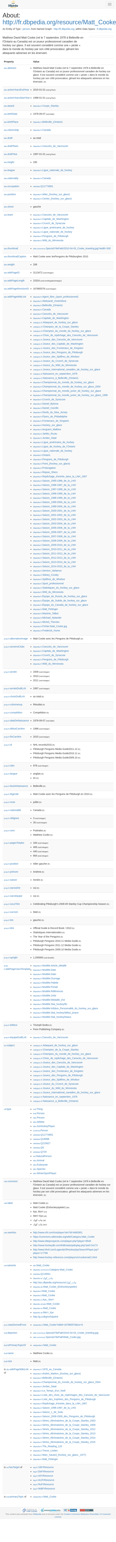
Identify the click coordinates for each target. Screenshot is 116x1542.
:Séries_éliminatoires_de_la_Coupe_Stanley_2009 (64, 1425)
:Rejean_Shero (45, 472)
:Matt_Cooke (41, 1265)
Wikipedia (37, 1514)
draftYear (10, 154)
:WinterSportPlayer (44, 1173)
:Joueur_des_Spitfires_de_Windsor (56, 356)
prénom (11, 871)
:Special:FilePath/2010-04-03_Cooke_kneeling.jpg (65, 1332)
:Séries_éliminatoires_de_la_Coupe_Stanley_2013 (64, 1433)
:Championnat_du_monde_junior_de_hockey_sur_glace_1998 (70, 395)
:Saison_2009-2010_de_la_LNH (54, 545)
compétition (13, 712)
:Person (39, 1113)
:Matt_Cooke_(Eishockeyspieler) (55, 1286)
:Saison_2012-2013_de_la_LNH (54, 557)
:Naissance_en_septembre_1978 (55, 373)
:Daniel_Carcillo (45, 408)
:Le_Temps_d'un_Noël (49, 1390)
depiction (10, 1332)
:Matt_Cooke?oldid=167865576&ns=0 (58, 1324)
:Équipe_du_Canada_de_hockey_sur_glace (60, 604)
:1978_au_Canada (47, 1369)
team (8, 214)
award (9, 105)
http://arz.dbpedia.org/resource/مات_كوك (54, 1282)
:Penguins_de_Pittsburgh (51, 236)
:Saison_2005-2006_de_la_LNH (54, 527)
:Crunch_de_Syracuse (49, 223)
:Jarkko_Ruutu (45, 433)
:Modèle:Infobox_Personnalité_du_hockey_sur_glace (65, 1008)
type (7, 1109)
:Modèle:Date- (45, 974)
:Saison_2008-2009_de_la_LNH (54, 540)
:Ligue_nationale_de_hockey (52, 170)
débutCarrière (14, 728)
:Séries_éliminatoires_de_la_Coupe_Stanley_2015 (64, 1442)
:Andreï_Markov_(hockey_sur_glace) (57, 1373)
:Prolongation (44, 468)
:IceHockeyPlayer (44, 1126)
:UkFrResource (43, 1467)
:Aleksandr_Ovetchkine (49, 301)
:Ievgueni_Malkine (47, 429)
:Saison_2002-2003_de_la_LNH (54, 519)
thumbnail (11, 248)
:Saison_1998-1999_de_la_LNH (54, 497)
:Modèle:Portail (45, 987)
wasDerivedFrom (15, 1324)
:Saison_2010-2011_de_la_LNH (54, 549)
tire (8, 920)
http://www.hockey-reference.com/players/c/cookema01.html (65, 1257)
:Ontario (41, 455)
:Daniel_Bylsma (45, 403)
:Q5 (38, 1147)
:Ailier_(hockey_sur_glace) (51, 194)
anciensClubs (14, 646)
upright (10, 957)
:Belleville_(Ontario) (48, 122)
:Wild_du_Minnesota (48, 240)
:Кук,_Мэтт (43, 1299)
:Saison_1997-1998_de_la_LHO (54, 489)
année (10, 671)
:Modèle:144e (44, 995)
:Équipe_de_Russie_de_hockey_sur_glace (60, 596)
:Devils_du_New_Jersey (50, 412)
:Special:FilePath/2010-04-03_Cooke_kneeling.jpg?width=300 (72, 248)
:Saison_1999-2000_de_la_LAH (54, 502)
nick (8, 1361)
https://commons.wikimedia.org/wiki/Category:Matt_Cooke (63, 1236)
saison (10, 879)
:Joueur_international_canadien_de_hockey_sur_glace (66, 369)
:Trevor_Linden (45, 1450)
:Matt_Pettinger (45, 609)
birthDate (10, 113)
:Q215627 (42, 1143)
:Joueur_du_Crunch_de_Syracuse (56, 361)
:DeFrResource (43, 1471)
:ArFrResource (43, 1475)
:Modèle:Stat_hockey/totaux (52, 1017)
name (9, 1353)
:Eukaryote (40, 1164)
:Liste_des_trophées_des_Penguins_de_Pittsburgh (64, 1399)
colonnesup (13, 704)
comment (10, 1181)
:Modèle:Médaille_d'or (49, 999)
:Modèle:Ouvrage (46, 978)
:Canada (42, 130)
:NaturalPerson (42, 1156)
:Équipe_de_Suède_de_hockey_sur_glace (60, 600)
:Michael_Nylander (47, 617)
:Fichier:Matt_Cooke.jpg (50, 626)
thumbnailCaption (15, 256)
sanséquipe (13, 896)
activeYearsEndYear (16, 89)
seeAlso (10, 1232)
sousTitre (12, 904)
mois (9, 802)
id (8, 744)
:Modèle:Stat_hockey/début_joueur (56, 1012)
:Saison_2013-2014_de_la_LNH (54, 562)
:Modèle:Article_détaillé (49, 965)
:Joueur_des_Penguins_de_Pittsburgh (58, 352)
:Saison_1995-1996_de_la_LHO (54, 480)
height (9, 162)
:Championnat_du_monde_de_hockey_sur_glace (63, 382)
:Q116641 (42, 1274)
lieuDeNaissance (16, 786)
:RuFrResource (43, 1484)
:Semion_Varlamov (47, 570)
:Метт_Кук (43, 1312)
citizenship (11, 130)
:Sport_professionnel (48, 583)
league (9, 170)
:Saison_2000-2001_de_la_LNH (54, 510)
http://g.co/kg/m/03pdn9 (45, 1316)
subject (9, 1045)
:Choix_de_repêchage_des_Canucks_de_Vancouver (65, 335)
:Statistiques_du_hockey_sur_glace (56, 587)
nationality (11, 178)
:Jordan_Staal (45, 438)
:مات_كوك (43, 1278)
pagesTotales (14, 842)
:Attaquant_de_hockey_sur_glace (55, 322)
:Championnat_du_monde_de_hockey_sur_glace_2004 (66, 386)
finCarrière (12, 736)
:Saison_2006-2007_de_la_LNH (54, 532)
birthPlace (11, 122)
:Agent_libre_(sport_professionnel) (55, 296)
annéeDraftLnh (15, 688)
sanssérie (12, 887)
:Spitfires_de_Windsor (49, 579)
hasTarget (12, 1467)
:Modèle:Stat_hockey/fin (50, 1004)
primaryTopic (15, 1496)
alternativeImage (16, 638)
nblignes (11, 818)
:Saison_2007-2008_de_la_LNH (54, 536)
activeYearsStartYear (17, 97)
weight (9, 264)
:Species (39, 1169)
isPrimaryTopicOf (15, 1345)
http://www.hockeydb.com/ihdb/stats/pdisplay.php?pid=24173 (65, 1245)
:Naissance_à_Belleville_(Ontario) (55, 378)
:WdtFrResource (44, 1488)
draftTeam (11, 146)
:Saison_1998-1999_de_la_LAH (54, 493)
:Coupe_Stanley (46, 105)
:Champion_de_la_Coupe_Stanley (56, 326)
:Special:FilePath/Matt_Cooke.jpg (57, 1337)
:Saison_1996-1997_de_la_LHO (54, 485)
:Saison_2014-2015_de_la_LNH (54, 566)
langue (10, 773)
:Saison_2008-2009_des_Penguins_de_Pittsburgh (64, 1416)
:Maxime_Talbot (45, 613)
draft (8, 138)
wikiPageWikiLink (15, 296)
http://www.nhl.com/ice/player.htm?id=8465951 (58, 1232)
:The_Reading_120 (47, 1446)
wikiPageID (12, 272)
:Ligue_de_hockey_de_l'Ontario (54, 446)
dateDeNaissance (16, 720)
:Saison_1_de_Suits (48, 1412)
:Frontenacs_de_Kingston (51, 420)
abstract (10, 68)
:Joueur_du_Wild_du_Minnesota (55, 365)
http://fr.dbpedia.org (64, 29)
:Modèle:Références (48, 991)
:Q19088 (41, 1139)
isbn (9, 765)
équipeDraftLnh (15, 1037)
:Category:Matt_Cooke (53, 1269)
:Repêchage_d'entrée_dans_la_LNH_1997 (60, 476)
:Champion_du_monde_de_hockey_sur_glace (62, 331)
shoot (8, 206)
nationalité (12, 810)
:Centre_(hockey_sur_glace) (52, 198)
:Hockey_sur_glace (47, 425)
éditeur (10, 1025)
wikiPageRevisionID (16, 288)
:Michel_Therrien (46, 622)
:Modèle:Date (44, 969)
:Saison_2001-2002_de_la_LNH (54, 515)
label (8, 1203)
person (26, 29)
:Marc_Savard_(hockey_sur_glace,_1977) (59, 1454)
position (10, 194)
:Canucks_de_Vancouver (50, 146)
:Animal (38, 1160)
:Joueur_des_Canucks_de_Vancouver (58, 339)
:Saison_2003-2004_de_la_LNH (54, 523)
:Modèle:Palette (45, 982)
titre (9, 928)
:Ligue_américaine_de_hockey (53, 227)
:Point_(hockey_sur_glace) (51, 463)
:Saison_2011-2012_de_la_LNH (54, 553)
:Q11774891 (43, 186)
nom (9, 830)
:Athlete (38, 1122)
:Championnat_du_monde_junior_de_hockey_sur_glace (67, 390)
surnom (11, 912)
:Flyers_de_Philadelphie (50, 416)
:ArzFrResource (43, 1480)
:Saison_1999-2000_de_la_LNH (54, 506)
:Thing (38, 1109)
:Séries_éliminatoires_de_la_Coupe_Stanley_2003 (64, 1420)
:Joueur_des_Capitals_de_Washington (58, 343)
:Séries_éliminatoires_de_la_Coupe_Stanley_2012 (64, 1429)
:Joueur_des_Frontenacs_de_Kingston (58, 348)
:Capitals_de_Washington (51, 219)
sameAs (10, 1265)
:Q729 (40, 1151)
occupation (11, 186)
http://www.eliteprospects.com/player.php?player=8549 (62, 1241)
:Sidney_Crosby (46, 575)
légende (11, 794)
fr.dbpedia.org (104, 29)
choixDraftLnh (14, 696)
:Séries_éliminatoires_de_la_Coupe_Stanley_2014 (64, 1437)
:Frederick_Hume (46, 630)
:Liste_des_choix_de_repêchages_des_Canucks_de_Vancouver (71, 1395)
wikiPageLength (14, 280)
